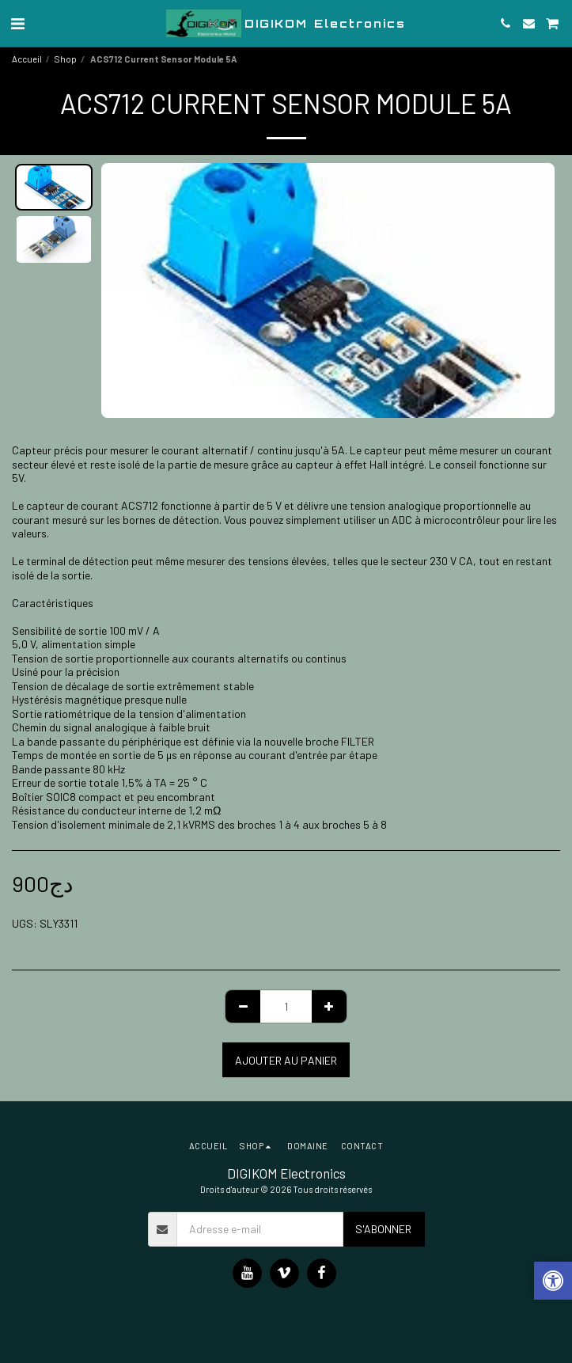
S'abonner (383, 1229)
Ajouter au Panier (286, 1060)
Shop (66, 59)
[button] (17, 23)
